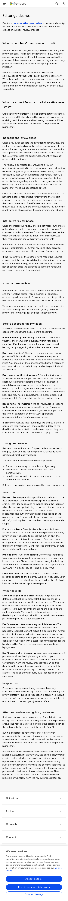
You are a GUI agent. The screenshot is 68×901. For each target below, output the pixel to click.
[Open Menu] (4, 4)
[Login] (64, 4)
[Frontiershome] (18, 4)
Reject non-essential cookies (34, 888)
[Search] (57, 4)
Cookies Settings (34, 895)
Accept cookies (34, 880)
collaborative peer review (27, 23)
